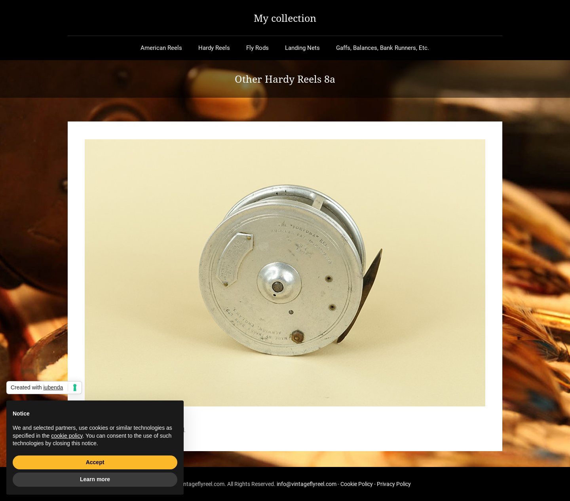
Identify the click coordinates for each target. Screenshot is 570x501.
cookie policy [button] (66, 436)
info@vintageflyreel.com (306, 484)
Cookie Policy (356, 484)
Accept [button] (95, 462)
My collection (285, 18)
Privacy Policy (394, 484)
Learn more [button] (95, 479)
